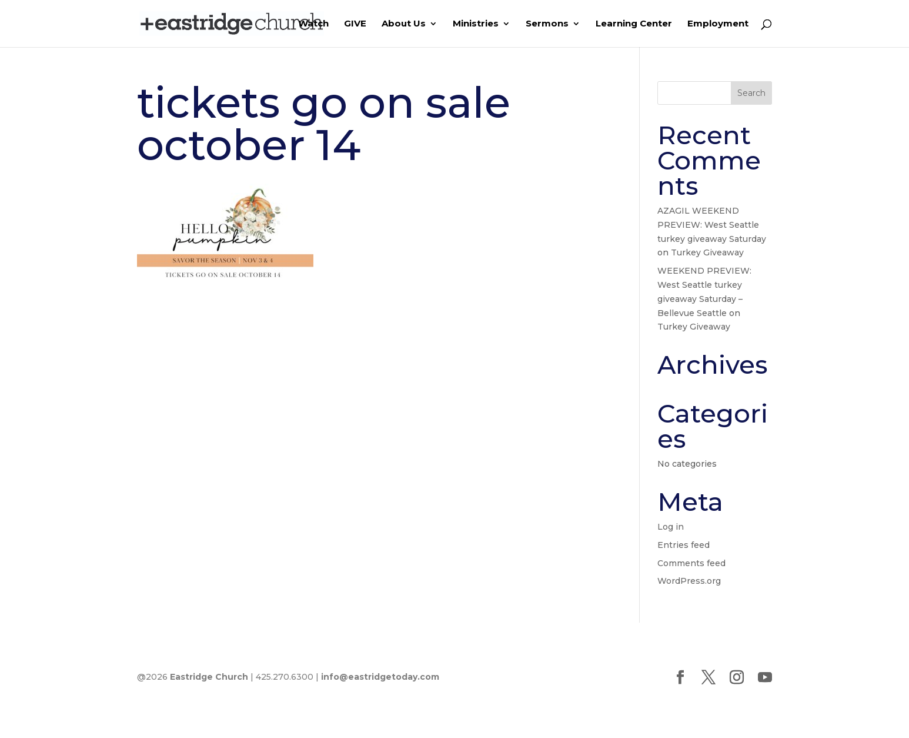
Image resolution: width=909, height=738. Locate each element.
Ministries (476, 24)
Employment (717, 24)
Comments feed (691, 563)
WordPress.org (689, 581)
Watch (313, 24)
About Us (404, 24)
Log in (670, 526)
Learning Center (634, 24)
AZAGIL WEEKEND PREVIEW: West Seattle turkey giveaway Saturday (711, 224)
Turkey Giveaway (707, 252)
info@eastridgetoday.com (380, 676)
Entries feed (683, 545)
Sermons (547, 24)
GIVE (355, 24)
